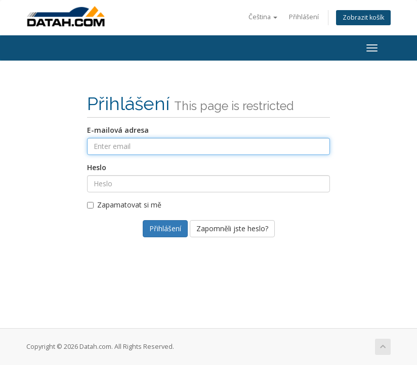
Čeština (262, 17)
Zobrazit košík (363, 17)
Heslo (96, 167)
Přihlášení (304, 17)
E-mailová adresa (118, 130)
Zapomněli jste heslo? (232, 228)
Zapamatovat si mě (124, 205)
